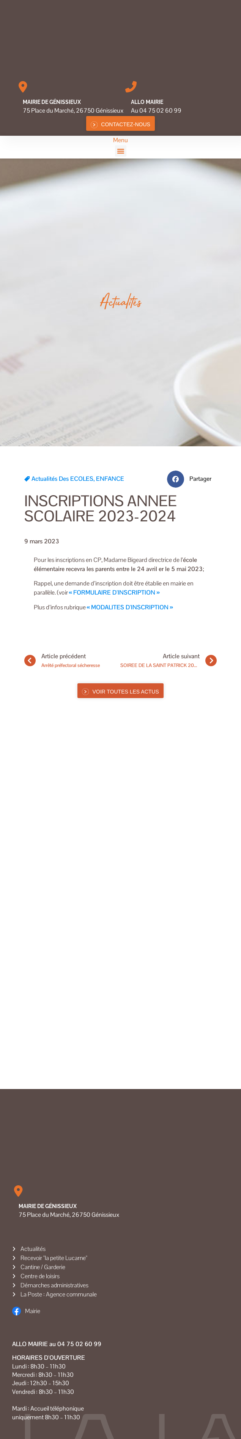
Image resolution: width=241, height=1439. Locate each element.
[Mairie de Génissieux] (22, 87)
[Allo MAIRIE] (131, 87)
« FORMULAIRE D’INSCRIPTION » (114, 592)
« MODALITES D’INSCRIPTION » (130, 607)
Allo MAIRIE (147, 102)
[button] (120, 151)
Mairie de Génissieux (52, 102)
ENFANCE (110, 479)
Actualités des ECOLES (62, 479)
